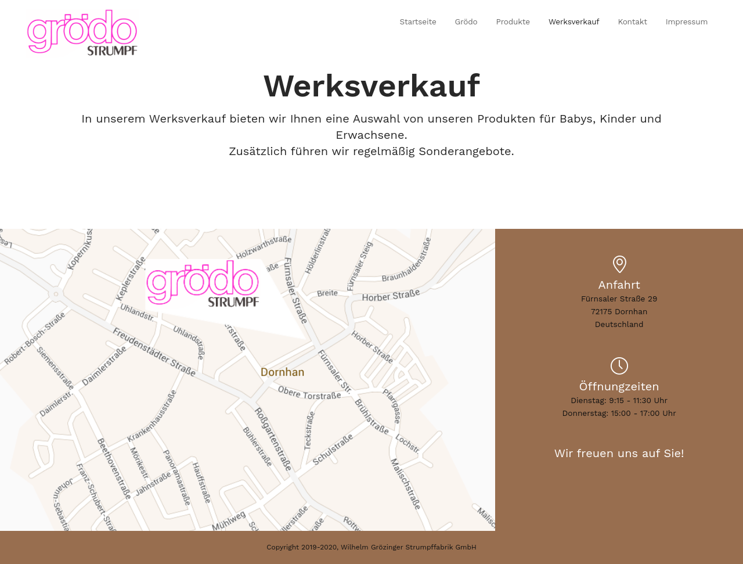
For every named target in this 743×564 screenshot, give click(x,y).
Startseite (417, 21)
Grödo (466, 21)
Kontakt (632, 21)
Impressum (687, 21)
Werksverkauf (574, 21)
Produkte (513, 21)
